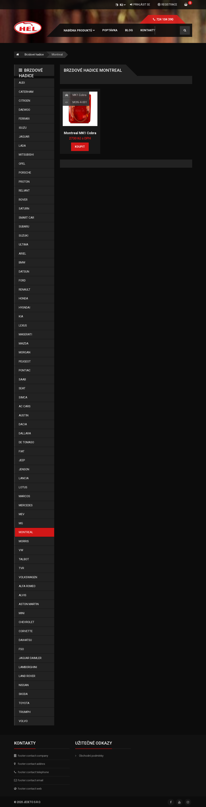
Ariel (22, 253)
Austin (23, 415)
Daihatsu (25, 640)
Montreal (26, 532)
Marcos (24, 496)
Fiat (21, 451)
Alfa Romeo (27, 586)
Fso (21, 649)
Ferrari (24, 118)
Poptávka (109, 30)
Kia (21, 316)
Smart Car (26, 217)
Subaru (24, 226)
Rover (23, 199)
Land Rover (27, 676)
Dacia (23, 424)
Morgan (24, 352)
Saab (22, 379)
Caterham (26, 91)
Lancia (24, 478)
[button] (79, 30)
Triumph (25, 712)
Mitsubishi (26, 154)
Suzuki (23, 235)
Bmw (22, 262)
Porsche (25, 172)
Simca (23, 397)
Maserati (25, 334)
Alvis (22, 595)
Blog (129, 30)
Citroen (24, 100)
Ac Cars (25, 406)
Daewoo (24, 109)
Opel (22, 163)
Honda (23, 298)
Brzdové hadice (34, 54)
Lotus (23, 487)
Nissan (24, 685)
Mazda (23, 343)
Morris (24, 541)
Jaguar (24, 136)
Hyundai (24, 307)
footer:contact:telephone (33, 772)
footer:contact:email (30, 780)
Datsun (24, 271)
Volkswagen (28, 577)
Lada (22, 145)
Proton (24, 181)
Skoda (23, 694)
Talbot (24, 559)
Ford (22, 280)
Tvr (21, 568)
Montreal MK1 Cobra (80, 133)
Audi (22, 82)
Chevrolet (26, 622)
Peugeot (25, 361)
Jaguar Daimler (30, 658)
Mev (21, 514)
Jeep (22, 460)
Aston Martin (29, 604)
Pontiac (25, 370)
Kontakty (148, 30)
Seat (22, 388)
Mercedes (26, 505)
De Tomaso (26, 442)
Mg (21, 523)
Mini (21, 613)
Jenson (24, 469)
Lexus (23, 325)
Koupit (80, 146)
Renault (24, 289)
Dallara (25, 433)
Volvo (23, 721)
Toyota (24, 703)
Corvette (26, 631)
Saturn (24, 208)
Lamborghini (28, 667)
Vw (21, 550)
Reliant (24, 190)
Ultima (23, 244)
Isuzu (23, 127)
